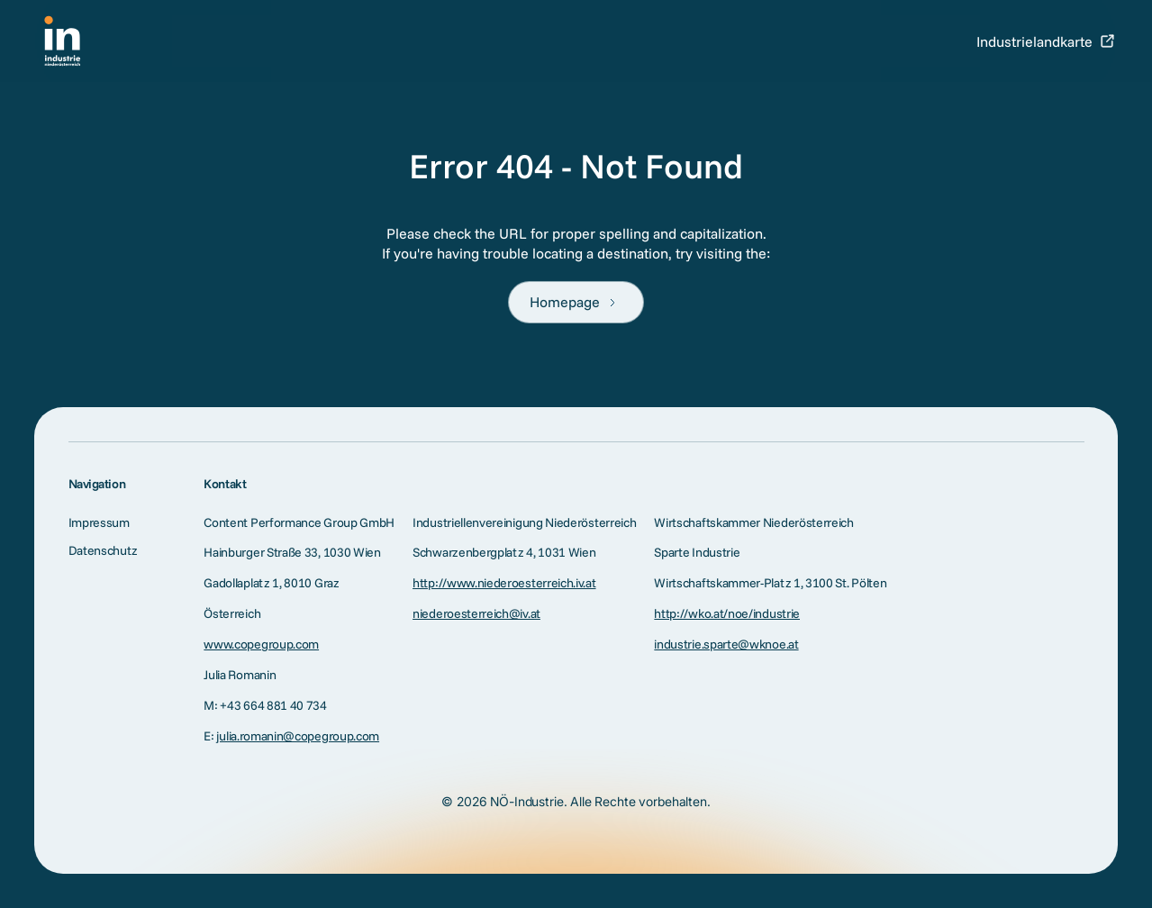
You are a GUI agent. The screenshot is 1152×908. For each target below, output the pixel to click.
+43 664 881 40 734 (273, 705)
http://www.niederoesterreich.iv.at (504, 583)
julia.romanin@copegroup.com (297, 736)
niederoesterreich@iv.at (476, 613)
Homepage (565, 302)
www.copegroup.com (261, 644)
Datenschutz (103, 550)
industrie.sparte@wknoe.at (726, 644)
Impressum (99, 522)
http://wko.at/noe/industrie (727, 613)
